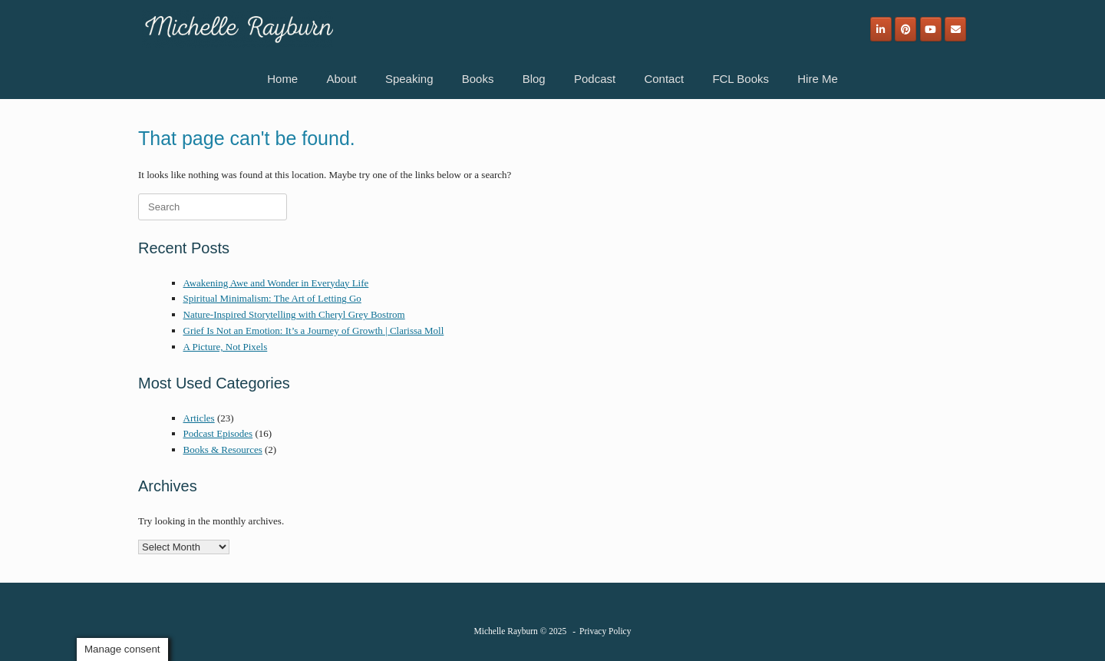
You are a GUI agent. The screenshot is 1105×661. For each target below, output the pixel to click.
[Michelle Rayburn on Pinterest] (905, 29)
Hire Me (817, 78)
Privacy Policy (605, 631)
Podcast (594, 78)
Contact (664, 78)
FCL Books (740, 78)
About (341, 78)
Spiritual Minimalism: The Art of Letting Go (272, 298)
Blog (534, 78)
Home (282, 78)
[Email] (955, 29)
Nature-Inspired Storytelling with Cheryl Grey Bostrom (294, 314)
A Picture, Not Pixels (225, 346)
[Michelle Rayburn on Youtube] (931, 29)
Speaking (409, 78)
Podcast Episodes (218, 433)
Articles (199, 418)
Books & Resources (222, 449)
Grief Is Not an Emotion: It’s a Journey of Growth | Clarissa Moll (313, 330)
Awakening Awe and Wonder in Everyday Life (276, 283)
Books (478, 78)
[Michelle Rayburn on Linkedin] (881, 29)
